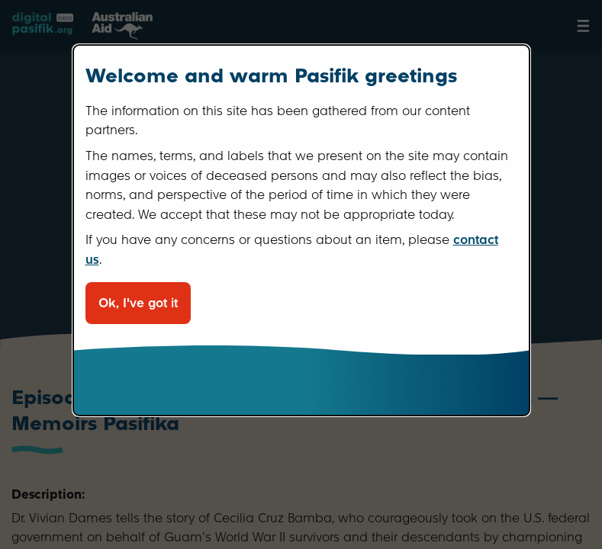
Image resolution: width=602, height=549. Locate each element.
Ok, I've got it (138, 303)
